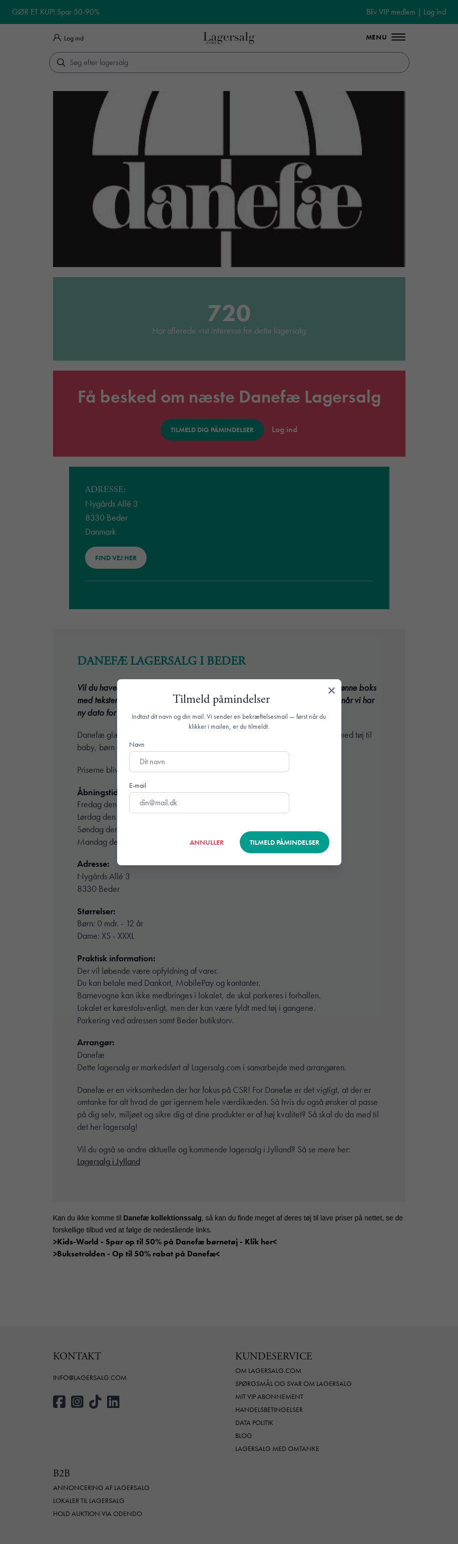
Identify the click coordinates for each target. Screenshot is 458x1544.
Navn (137, 744)
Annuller (207, 842)
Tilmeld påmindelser (284, 842)
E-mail (137, 785)
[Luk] (331, 691)
